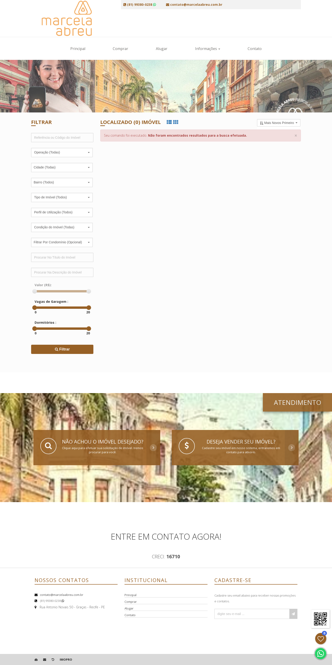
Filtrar (62, 349)
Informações (207, 48)
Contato (255, 48)
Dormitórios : (45, 322)
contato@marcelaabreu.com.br (61, 595)
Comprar (120, 48)
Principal (77, 48)
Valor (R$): (43, 285)
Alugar (161, 48)
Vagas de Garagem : (51, 301)
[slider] (34, 291)
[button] (62, 152)
